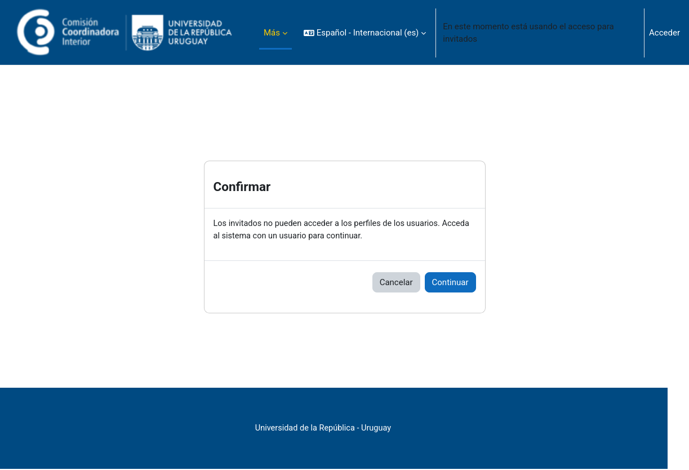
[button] (364, 32)
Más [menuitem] (272, 33)
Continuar (450, 283)
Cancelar (396, 283)
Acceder (664, 33)
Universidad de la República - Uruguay (344, 429)
